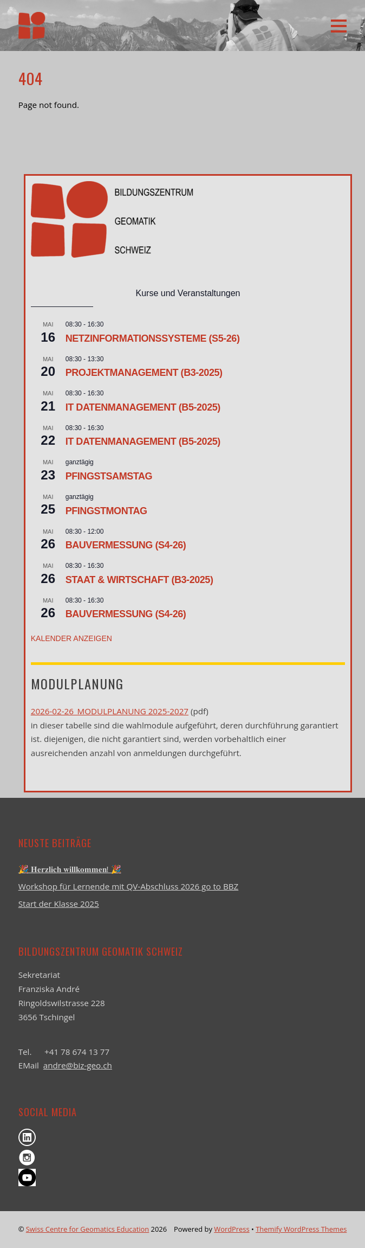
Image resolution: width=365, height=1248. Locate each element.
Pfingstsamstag (109, 476)
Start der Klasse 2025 (58, 903)
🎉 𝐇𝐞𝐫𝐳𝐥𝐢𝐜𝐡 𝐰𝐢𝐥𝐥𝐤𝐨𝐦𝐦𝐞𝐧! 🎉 (69, 868)
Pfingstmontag (106, 510)
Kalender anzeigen (71, 638)
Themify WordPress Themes (301, 1229)
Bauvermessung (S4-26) (126, 545)
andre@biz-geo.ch (77, 1065)
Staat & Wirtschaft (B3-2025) (139, 579)
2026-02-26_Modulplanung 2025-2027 (109, 711)
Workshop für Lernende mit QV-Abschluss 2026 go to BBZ (128, 886)
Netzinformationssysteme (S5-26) (153, 338)
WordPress (231, 1229)
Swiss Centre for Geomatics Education (87, 1229)
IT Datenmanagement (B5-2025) (143, 407)
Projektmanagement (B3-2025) (144, 372)
